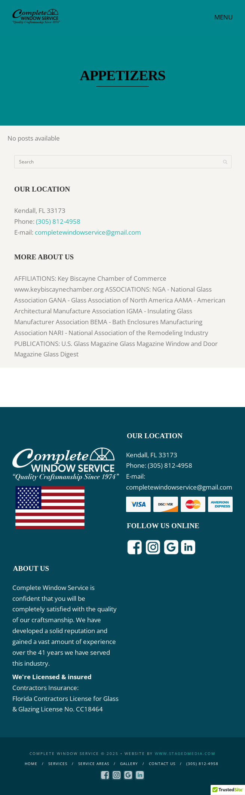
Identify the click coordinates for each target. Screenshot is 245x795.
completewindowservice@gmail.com (88, 232)
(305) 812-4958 (58, 221)
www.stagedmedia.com (185, 753)
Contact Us (162, 763)
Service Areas (93, 763)
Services (57, 763)
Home (31, 763)
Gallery (129, 763)
